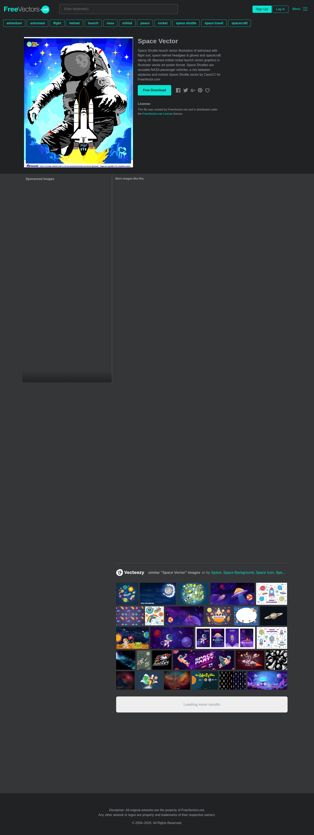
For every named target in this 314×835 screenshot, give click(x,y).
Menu (296, 9)
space (216, 573)
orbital (127, 23)
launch (93, 23)
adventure (14, 23)
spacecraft (239, 23)
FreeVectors (27, 9)
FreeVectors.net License (157, 113)
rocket (162, 23)
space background (238, 573)
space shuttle (186, 23)
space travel (214, 23)
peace (144, 23)
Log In (280, 9)
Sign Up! (262, 9)
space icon (265, 573)
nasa (110, 23)
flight (57, 23)
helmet (74, 23)
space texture (287, 573)
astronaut (37, 23)
